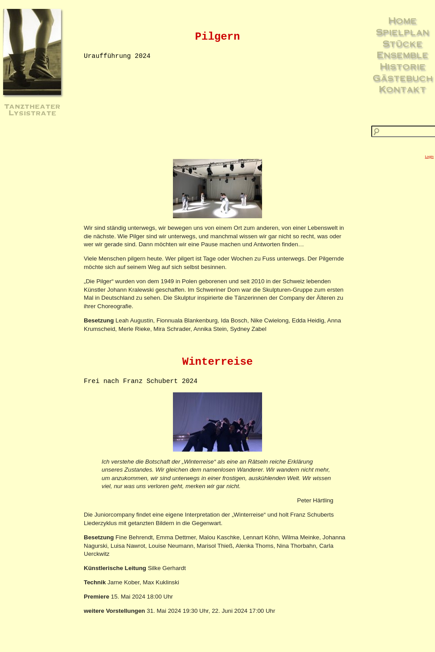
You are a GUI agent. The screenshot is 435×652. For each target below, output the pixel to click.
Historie (403, 66)
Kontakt (402, 88)
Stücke (402, 43)
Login (429, 157)
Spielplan (402, 31)
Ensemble (402, 54)
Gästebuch (403, 77)
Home (402, 20)
